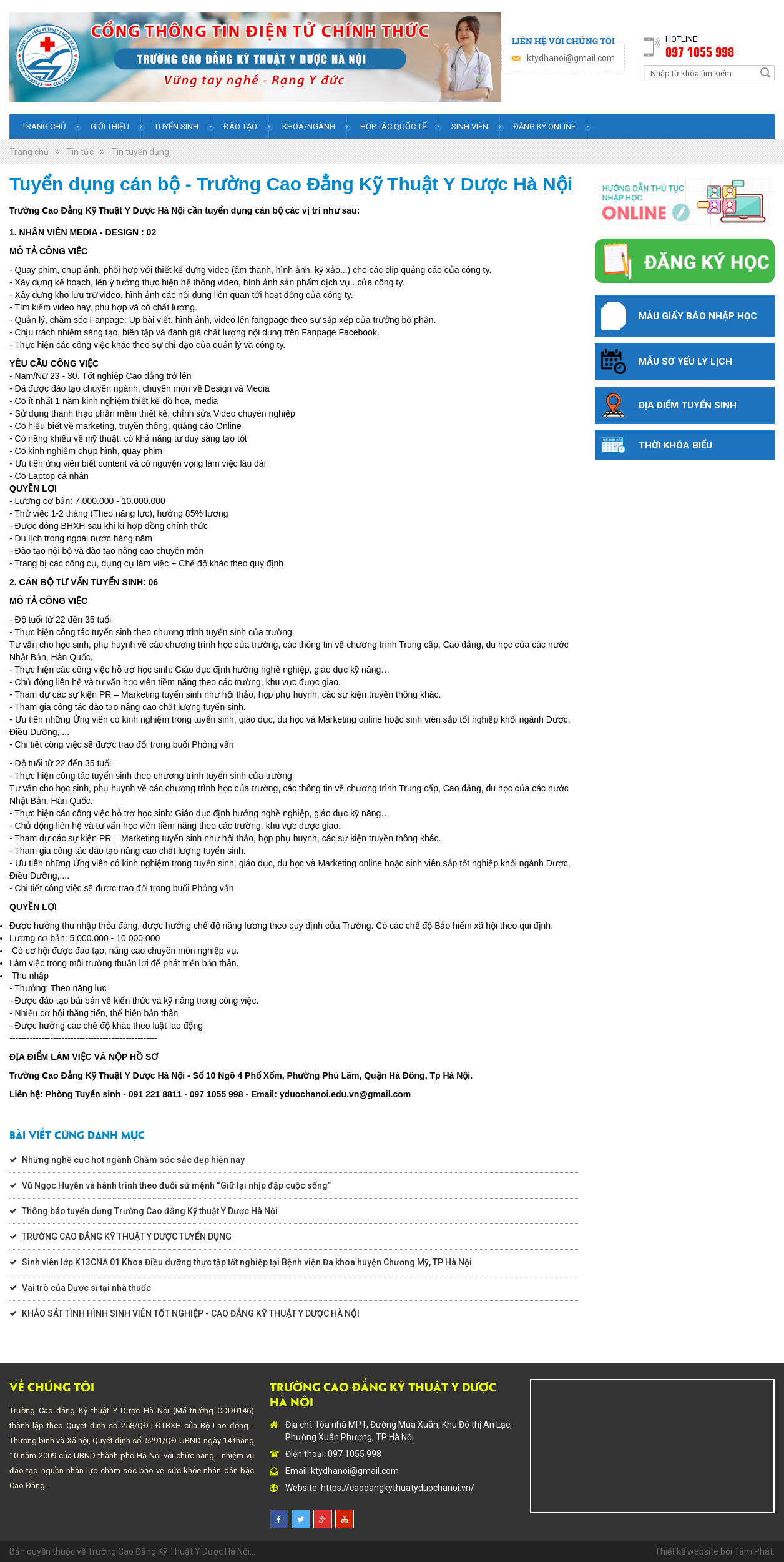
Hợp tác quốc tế (393, 126)
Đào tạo (240, 126)
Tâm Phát (753, 1551)
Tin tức (80, 152)
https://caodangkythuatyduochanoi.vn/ (397, 1488)
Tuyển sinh (176, 126)
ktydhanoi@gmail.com (571, 58)
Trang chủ (44, 126)
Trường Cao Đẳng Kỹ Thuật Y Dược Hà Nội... (171, 1551)
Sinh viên (469, 126)
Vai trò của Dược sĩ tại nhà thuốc (86, 1288)
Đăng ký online (544, 126)
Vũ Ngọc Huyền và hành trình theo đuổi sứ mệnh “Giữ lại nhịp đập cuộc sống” (176, 1185)
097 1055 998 (699, 51)
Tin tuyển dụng (140, 152)
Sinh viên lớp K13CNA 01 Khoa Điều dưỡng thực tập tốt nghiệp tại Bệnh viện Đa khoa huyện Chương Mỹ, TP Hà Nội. (248, 1262)
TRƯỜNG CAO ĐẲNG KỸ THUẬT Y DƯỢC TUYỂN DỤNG (127, 1237)
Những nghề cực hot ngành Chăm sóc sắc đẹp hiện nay (133, 1160)
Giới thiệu (110, 126)
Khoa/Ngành (308, 126)
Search (765, 72)
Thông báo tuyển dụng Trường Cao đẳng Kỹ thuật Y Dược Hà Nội (150, 1211)
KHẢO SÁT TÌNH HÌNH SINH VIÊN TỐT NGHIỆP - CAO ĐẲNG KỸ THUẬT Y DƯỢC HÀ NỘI (191, 1313)
